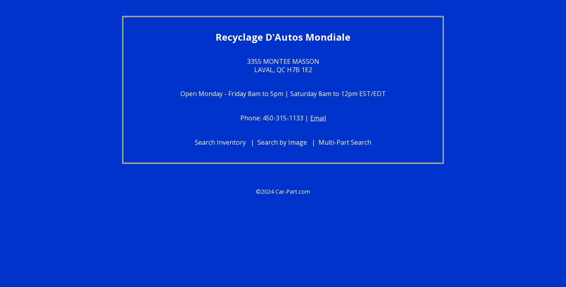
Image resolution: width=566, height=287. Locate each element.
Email (318, 118)
